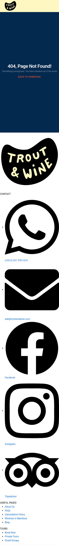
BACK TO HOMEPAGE (29, 77)
